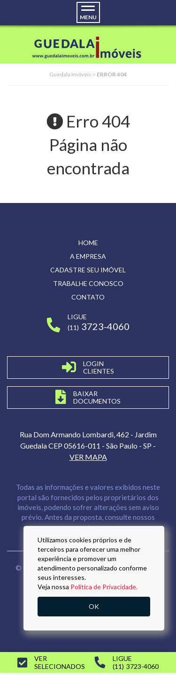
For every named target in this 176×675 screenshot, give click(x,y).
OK (94, 606)
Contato (88, 297)
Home (88, 243)
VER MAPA (88, 456)
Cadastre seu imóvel (88, 270)
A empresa (88, 256)
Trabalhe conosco (88, 283)
